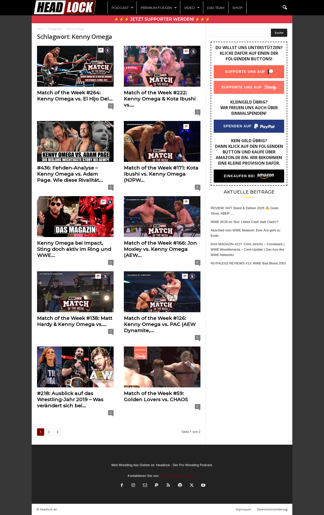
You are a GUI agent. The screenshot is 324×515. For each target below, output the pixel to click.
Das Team (215, 8)
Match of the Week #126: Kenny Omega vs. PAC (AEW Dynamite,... (160, 324)
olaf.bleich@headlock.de (178, 476)
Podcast (122, 7)
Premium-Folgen (159, 7)
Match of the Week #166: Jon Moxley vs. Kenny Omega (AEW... (160, 249)
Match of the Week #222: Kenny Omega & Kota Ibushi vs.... (160, 99)
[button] (284, 7)
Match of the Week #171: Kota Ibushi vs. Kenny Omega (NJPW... (161, 174)
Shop (237, 8)
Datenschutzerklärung (272, 509)
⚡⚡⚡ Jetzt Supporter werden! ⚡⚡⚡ (162, 19)
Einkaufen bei (239, 176)
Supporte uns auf (245, 72)
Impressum (243, 509)
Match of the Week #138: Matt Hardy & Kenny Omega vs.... (74, 321)
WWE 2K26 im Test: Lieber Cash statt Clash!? (244, 222)
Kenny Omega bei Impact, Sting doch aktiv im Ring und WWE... (74, 249)
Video (192, 7)
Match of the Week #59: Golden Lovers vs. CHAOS (156, 396)
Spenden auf (237, 126)
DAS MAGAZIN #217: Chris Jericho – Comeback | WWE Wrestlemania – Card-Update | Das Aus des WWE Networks (247, 249)
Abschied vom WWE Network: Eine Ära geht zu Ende (245, 233)
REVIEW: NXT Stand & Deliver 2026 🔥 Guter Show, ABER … (245, 210)
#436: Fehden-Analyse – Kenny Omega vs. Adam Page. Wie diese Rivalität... (70, 174)
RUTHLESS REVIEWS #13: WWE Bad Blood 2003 (248, 263)
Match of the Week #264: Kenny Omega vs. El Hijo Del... (75, 96)
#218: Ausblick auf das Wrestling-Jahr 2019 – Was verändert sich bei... (70, 399)
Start (40, 29)
